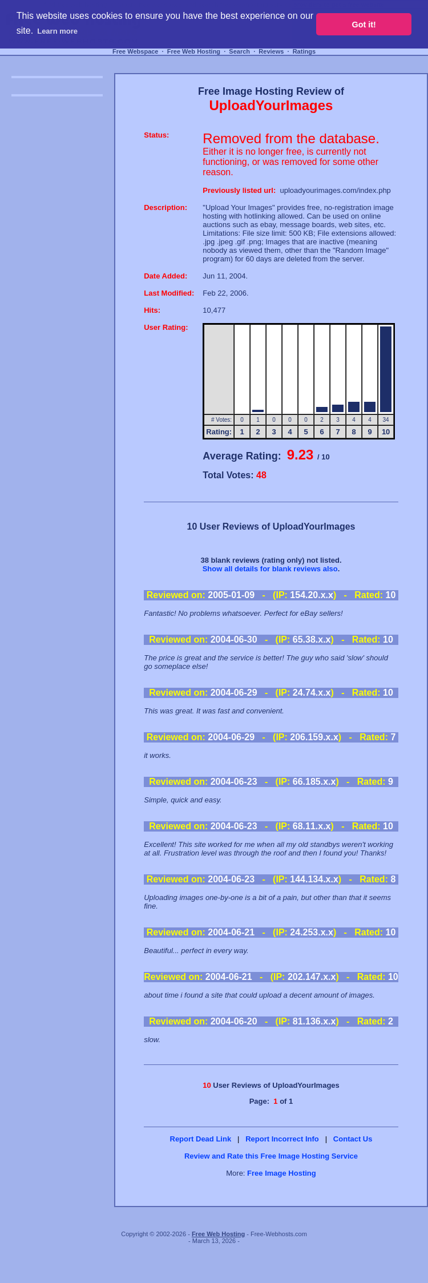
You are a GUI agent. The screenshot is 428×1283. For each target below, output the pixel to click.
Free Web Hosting (193, 51)
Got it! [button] (364, 24)
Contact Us (353, 1139)
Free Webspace (135, 51)
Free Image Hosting (281, 1173)
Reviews (271, 51)
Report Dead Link (201, 1139)
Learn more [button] (57, 31)
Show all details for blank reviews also (270, 568)
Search (239, 51)
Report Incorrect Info (282, 1139)
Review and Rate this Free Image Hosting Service (271, 1156)
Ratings (304, 51)
